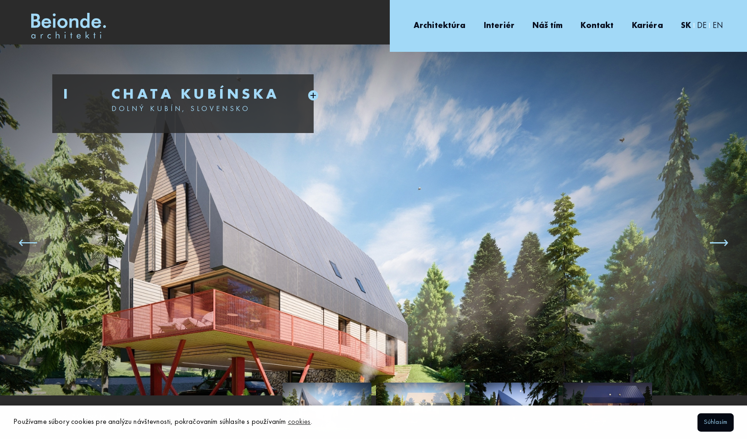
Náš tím (547, 26)
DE (702, 26)
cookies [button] (299, 422)
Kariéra (647, 26)
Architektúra (440, 26)
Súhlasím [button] (715, 422)
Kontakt (597, 26)
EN (718, 26)
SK (686, 26)
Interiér (499, 26)
